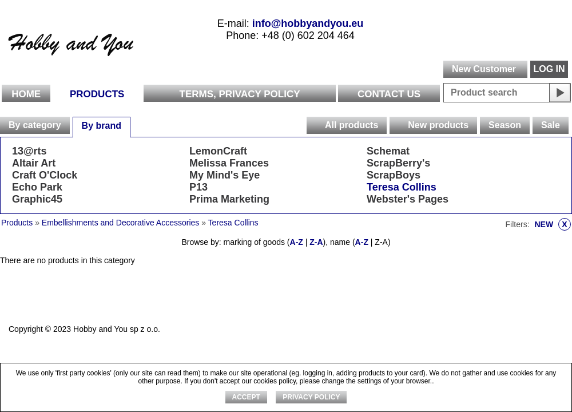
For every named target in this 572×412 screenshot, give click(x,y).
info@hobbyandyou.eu (308, 23)
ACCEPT (246, 397)
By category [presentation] (35, 125)
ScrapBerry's (398, 163)
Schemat (388, 151)
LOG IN (549, 69)
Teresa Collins (401, 187)
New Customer (484, 69)
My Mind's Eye (224, 175)
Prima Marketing (229, 199)
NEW (552, 224)
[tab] (35, 125)
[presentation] (315, 125)
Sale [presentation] (550, 125)
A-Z (296, 242)
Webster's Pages (407, 199)
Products (97, 94)
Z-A (316, 242)
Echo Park (37, 187)
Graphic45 (37, 199)
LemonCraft (218, 151)
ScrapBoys (393, 175)
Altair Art (33, 163)
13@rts (29, 151)
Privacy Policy (311, 397)
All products (351, 125)
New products (438, 125)
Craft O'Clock (44, 175)
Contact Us (388, 94)
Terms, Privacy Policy (240, 94)
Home (26, 94)
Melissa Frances (229, 163)
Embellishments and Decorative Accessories (121, 222)
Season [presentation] (504, 125)
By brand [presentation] (101, 125)
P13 (198, 187)
